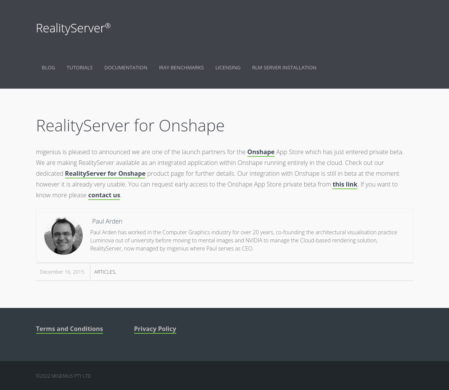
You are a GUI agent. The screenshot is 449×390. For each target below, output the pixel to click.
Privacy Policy (155, 328)
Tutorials (80, 67)
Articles (104, 271)
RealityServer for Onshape (105, 173)
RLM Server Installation (284, 67)
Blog (48, 67)
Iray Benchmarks (181, 67)
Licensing (228, 67)
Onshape (261, 152)
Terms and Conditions (69, 328)
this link (344, 184)
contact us (104, 195)
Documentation (125, 67)
